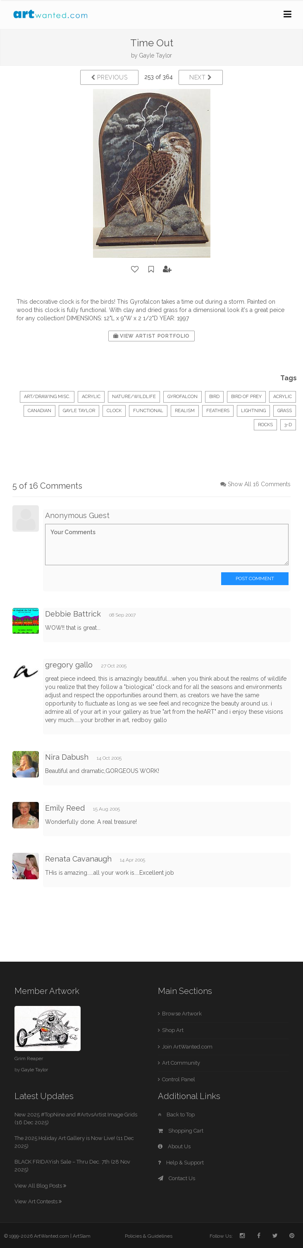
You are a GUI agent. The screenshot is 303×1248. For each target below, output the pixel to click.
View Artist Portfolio (151, 336)
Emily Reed (65, 808)
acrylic (282, 396)
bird (214, 396)
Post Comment (255, 578)
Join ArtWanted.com (187, 1047)
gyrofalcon (182, 396)
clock (114, 410)
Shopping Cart (180, 1131)
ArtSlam (82, 1236)
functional (148, 410)
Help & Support (181, 1162)
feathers (217, 410)
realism (185, 410)
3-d (288, 424)
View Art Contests (38, 1201)
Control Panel (178, 1079)
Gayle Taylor (155, 55)
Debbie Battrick (73, 614)
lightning (253, 410)
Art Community (181, 1063)
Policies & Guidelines (148, 1236)
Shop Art (173, 1030)
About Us (174, 1146)
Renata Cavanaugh (78, 858)
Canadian (39, 410)
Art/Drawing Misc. (47, 396)
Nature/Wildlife (134, 396)
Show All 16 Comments (259, 484)
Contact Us (176, 1178)
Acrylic (91, 396)
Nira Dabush (66, 757)
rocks (265, 424)
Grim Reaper (28, 1058)
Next (200, 77)
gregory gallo (69, 664)
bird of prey (246, 396)
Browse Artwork (182, 1013)
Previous (109, 77)
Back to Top (176, 1114)
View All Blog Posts (40, 1186)
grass (284, 410)
